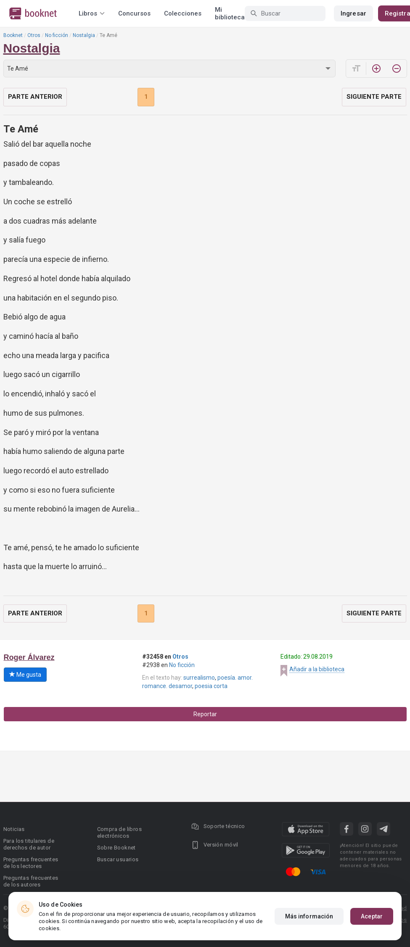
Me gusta (25, 674)
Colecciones (182, 13)
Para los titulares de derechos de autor (28, 844)
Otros (33, 35)
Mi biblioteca (230, 13)
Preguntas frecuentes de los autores (30, 881)
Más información (309, 916)
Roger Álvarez (29, 657)
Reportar (205, 714)
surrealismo (199, 677)
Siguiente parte (374, 96)
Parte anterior (35, 96)
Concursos (134, 13)
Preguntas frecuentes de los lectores (30, 862)
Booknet (13, 35)
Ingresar (353, 13)
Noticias (14, 829)
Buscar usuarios (118, 859)
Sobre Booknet (116, 847)
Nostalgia (84, 35)
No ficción (56, 35)
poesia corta (211, 686)
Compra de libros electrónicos (119, 832)
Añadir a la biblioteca (316, 669)
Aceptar (372, 916)
